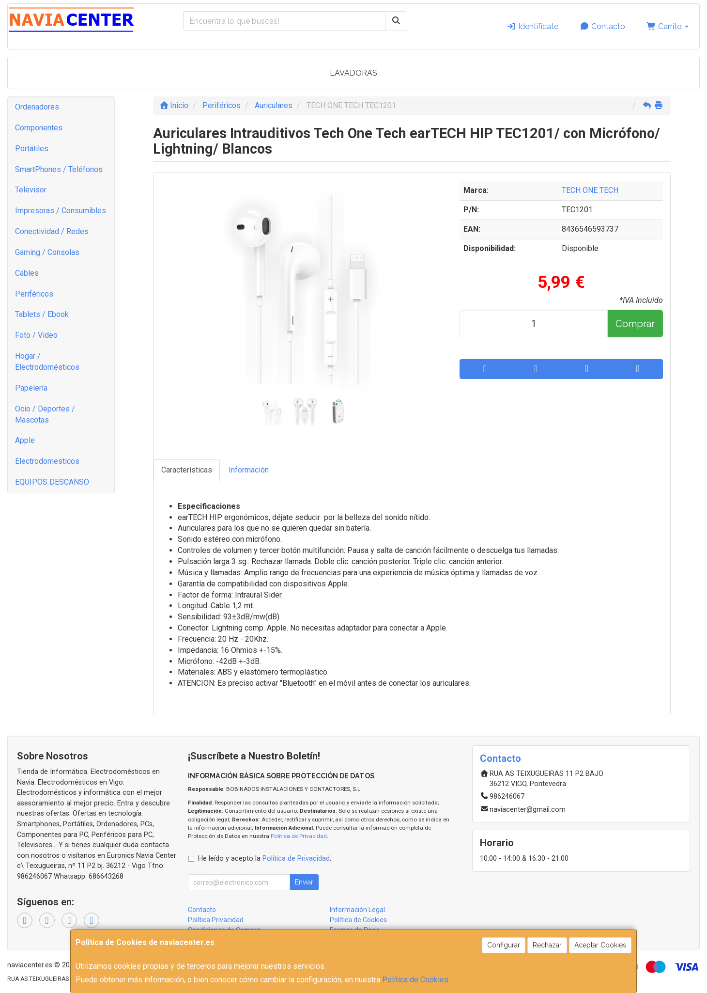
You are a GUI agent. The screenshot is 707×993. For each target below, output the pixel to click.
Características (186, 469)
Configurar (503, 945)
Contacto (602, 26)
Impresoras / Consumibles (60, 210)
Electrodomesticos (47, 461)
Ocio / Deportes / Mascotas (45, 414)
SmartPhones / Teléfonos (59, 169)
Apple (25, 440)
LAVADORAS (353, 73)
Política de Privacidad (299, 836)
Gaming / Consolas (47, 252)
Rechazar (547, 945)
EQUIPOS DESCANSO (52, 482)
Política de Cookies (415, 979)
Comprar (635, 324)
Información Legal (357, 910)
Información (249, 469)
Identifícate (532, 26)
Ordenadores (37, 106)
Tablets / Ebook (42, 314)
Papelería (31, 388)
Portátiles (31, 148)
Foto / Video (36, 335)
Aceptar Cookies (600, 945)
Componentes (38, 127)
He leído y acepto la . (264, 858)
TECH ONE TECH (590, 190)
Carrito (667, 26)
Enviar (304, 882)
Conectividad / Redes (52, 231)
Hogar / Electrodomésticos (47, 361)
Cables (27, 273)
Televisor (30, 189)
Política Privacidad (216, 920)
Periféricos (34, 294)
